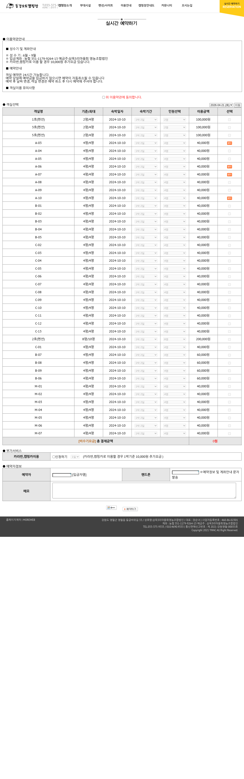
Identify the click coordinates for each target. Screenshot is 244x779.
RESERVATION (232, 5)
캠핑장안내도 (146, 5)
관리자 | (54, 7)
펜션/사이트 (105, 5)
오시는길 (187, 5)
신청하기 (61, 457)
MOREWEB (29, 523)
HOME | (46, 7)
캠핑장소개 (65, 5)
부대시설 (85, 5)
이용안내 (126, 5)
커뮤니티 (166, 5)
